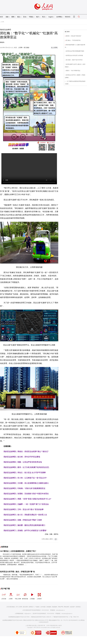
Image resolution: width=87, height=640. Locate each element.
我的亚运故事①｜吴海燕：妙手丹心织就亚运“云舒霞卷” (25, 530)
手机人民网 (18, 595)
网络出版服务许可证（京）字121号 (58, 620)
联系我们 (78, 606)
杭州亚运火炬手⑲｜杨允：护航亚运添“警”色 (17, 572)
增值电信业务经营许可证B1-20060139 (41, 617)
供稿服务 (48, 606)
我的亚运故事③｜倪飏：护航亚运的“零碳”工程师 (23, 520)
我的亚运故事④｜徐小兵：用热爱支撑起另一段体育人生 (25, 515)
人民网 (2, 21)
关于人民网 (19, 606)
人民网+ (11, 595)
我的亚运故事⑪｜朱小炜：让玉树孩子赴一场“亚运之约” (25, 478)
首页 (1, 17)
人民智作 (39, 595)
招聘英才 (31, 606)
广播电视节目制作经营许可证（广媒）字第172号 (66, 617)
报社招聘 (25, 606)
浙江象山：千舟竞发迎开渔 (73, 40)
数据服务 (54, 606)
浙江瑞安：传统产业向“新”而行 (74, 60)
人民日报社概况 (10, 606)
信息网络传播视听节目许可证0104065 (12, 620)
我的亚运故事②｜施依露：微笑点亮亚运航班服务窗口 (24, 525)
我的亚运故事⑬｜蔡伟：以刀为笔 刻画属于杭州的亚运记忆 (26, 467)
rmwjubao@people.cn (66, 613)
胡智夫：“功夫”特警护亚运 (73, 70)
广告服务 (37, 606)
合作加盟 (43, 606)
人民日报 (4, 595)
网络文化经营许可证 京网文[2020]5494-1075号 (35, 620)
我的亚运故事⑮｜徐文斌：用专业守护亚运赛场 (22, 457)
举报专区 (67, 17)
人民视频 (32, 595)
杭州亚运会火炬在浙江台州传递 (74, 55)
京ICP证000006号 (73, 620)
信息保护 (72, 606)
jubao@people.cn (60, 610)
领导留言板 (25, 595)
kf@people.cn (27, 613)
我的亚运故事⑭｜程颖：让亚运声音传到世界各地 (23, 462)
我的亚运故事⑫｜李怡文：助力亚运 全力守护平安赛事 (25, 473)
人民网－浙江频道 (23, 47)
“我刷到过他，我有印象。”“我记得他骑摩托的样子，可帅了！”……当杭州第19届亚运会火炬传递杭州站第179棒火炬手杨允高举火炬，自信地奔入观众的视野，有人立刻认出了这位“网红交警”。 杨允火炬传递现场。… (29, 577)
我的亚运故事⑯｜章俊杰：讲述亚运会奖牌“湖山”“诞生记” (26, 451)
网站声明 (60, 606)
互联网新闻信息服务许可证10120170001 (19, 617)
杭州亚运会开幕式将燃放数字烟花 (75, 51)
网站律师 (66, 606)
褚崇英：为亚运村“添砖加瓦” (73, 36)
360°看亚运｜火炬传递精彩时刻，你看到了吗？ (18, 551)
